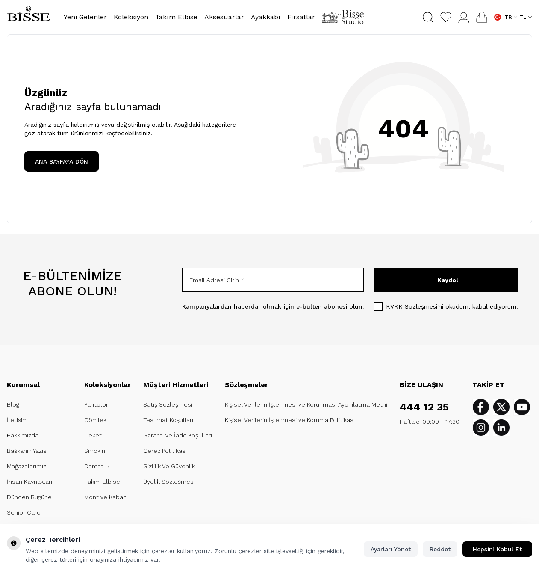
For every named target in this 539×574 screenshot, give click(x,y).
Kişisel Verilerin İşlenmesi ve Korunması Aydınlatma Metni (306, 404)
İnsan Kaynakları (29, 481)
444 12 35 (424, 407)
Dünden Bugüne (29, 497)
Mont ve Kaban (105, 497)
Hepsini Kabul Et (497, 549)
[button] (428, 17)
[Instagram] (480, 427)
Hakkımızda (22, 435)
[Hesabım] (463, 17)
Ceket (93, 435)
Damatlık (96, 466)
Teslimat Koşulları (168, 419)
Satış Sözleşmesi (167, 404)
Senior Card (24, 512)
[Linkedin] (501, 427)
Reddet (440, 549)
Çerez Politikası (165, 450)
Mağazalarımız (26, 466)
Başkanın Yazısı (27, 450)
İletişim (17, 419)
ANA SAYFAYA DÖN (61, 161)
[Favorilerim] (445, 17)
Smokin (94, 450)
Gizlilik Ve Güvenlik (169, 466)
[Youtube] (521, 407)
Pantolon (96, 404)
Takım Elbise (102, 481)
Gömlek (95, 419)
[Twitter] (501, 407)
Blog (13, 404)
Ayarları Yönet (391, 549)
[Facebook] (480, 407)
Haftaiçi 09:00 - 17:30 (429, 421)
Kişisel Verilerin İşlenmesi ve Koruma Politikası (290, 419)
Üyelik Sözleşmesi (169, 481)
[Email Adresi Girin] (273, 280)
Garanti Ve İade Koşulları (177, 435)
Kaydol (447, 280)
